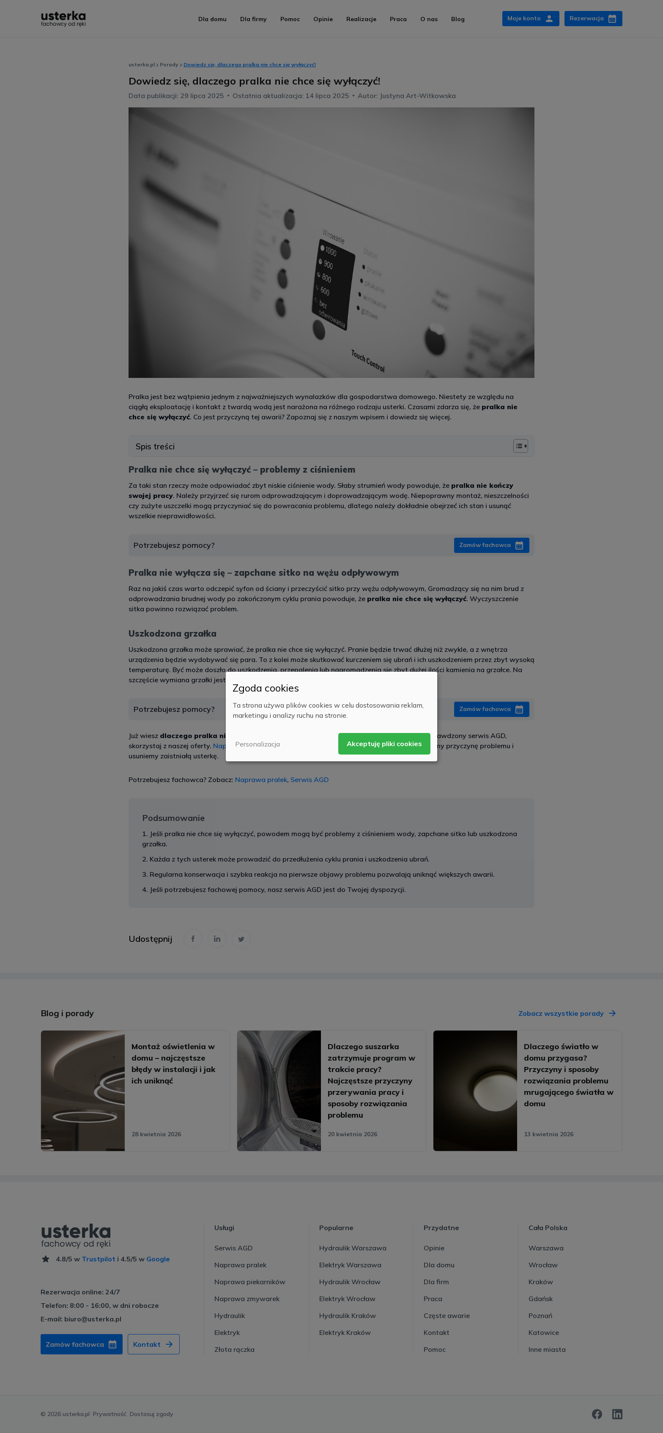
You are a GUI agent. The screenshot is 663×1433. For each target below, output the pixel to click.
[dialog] (331, 716)
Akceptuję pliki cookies (384, 743)
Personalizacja (257, 744)
